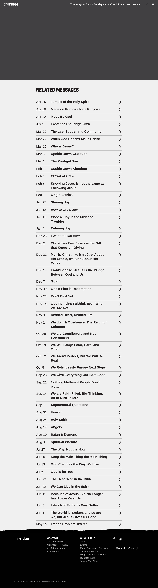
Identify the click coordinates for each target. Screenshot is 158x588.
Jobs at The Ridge (89, 561)
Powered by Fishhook (58, 581)
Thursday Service (89, 551)
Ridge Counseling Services (94, 548)
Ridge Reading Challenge (93, 554)
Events (83, 545)
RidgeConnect (87, 558)
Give (82, 541)
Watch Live (133, 4)
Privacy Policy (45, 581)
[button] (120, 103)
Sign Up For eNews (125, 548)
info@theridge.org (56, 548)
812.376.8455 (54, 551)
